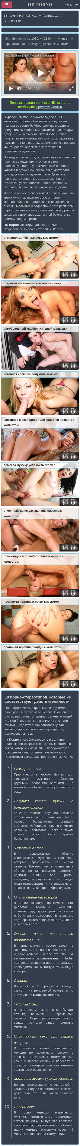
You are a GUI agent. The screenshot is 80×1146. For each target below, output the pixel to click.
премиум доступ (49, 107)
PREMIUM (71, 5)
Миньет (63, 38)
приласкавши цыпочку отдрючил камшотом (36, 44)
